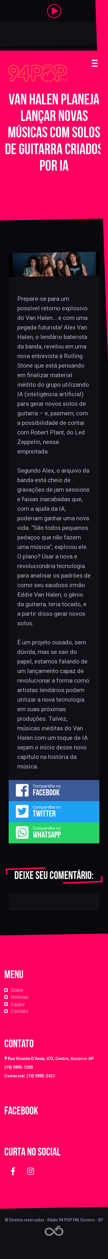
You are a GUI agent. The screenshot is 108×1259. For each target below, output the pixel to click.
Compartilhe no (54, 790)
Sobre (17, 990)
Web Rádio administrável (54, 1231)
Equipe (18, 1004)
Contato (19, 1011)
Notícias (20, 997)
